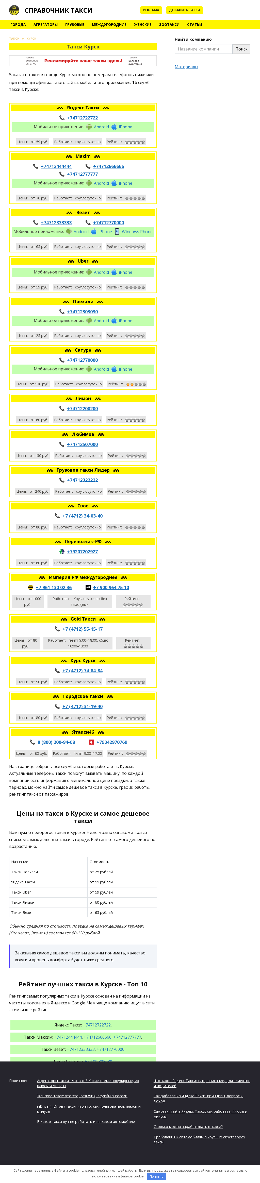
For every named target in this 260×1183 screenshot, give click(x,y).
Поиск (241, 49)
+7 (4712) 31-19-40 (82, 706)
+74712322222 (82, 480)
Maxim (83, 156)
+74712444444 (56, 166)
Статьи (194, 24)
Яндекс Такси (83, 108)
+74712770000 (108, 222)
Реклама (151, 10)
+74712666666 (108, 166)
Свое (83, 506)
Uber (84, 261)
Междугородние (109, 24)
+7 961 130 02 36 (54, 587)
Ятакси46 (83, 732)
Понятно (157, 1176)
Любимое (83, 434)
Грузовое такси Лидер (83, 470)
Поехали (84, 301)
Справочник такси (58, 10)
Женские (143, 24)
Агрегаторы (46, 24)
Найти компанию (193, 39)
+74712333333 (56, 222)
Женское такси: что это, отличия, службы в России (82, 1095)
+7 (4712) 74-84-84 (82, 670)
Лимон (83, 398)
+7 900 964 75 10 (111, 587)
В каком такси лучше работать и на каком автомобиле (86, 1121)
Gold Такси (84, 619)
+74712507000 (82, 444)
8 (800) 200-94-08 (56, 742)
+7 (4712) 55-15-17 (82, 629)
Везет (83, 212)
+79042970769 (111, 742)
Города (18, 24)
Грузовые (74, 24)
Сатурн (84, 350)
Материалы (186, 67)
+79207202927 (82, 551)
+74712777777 (82, 174)
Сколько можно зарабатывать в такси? (188, 1126)
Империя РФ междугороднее (84, 577)
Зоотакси (169, 24)
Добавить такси (184, 10)
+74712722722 (82, 118)
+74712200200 (82, 408)
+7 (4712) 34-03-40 (82, 516)
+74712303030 (82, 311)
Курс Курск (83, 660)
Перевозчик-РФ (83, 541)
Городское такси (83, 696)
